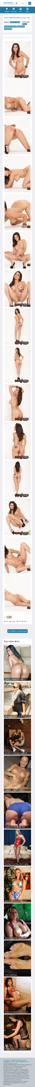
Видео (27, 10)
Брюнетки (20, 26)
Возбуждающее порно (10, 1063)
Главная (7, 10)
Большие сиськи (10, 26)
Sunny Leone (15, 22)
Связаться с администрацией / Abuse (15, 1060)
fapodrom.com (9, 3)
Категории (13, 10)
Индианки (7, 29)
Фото (20, 10)
